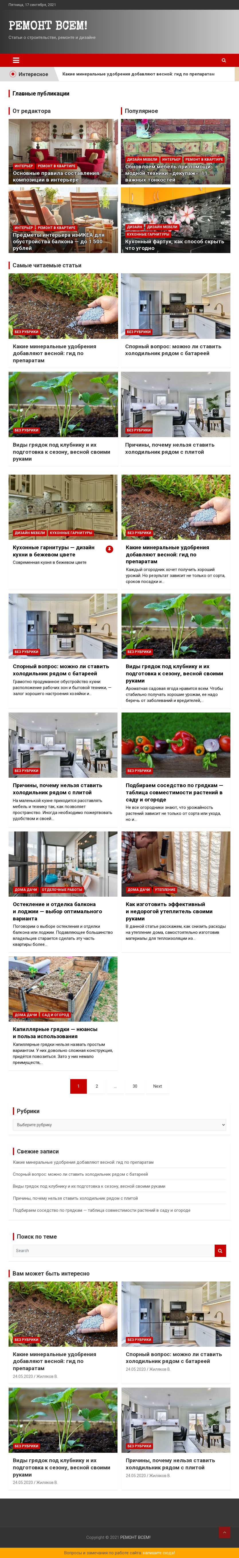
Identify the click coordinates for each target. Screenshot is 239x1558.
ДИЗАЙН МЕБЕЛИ (142, 160)
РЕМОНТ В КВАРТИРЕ (56, 166)
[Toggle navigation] (16, 60)
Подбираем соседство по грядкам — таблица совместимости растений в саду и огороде (174, 792)
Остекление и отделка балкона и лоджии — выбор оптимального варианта (57, 911)
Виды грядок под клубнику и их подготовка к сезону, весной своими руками (61, 451)
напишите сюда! (159, 1552)
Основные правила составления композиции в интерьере (56, 176)
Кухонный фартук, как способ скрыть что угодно (174, 244)
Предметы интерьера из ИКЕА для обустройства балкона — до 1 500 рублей (59, 241)
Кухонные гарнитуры (148, 234)
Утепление (165, 890)
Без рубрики (26, 332)
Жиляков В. (47, 1376)
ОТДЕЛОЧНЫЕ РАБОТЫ (62, 890)
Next (157, 1086)
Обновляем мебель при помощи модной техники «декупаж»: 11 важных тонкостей (168, 173)
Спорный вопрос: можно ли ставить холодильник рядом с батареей (173, 350)
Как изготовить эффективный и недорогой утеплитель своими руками (169, 911)
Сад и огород (55, 1015)
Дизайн (134, 227)
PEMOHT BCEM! (48, 27)
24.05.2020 (23, 1376)
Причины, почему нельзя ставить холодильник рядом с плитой (170, 448)
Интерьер (24, 166)
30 (135, 1086)
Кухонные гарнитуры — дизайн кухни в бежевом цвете (54, 551)
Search (220, 1251)
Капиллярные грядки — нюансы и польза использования (55, 1033)
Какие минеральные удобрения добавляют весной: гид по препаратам (138, 74)
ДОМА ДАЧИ (26, 890)
